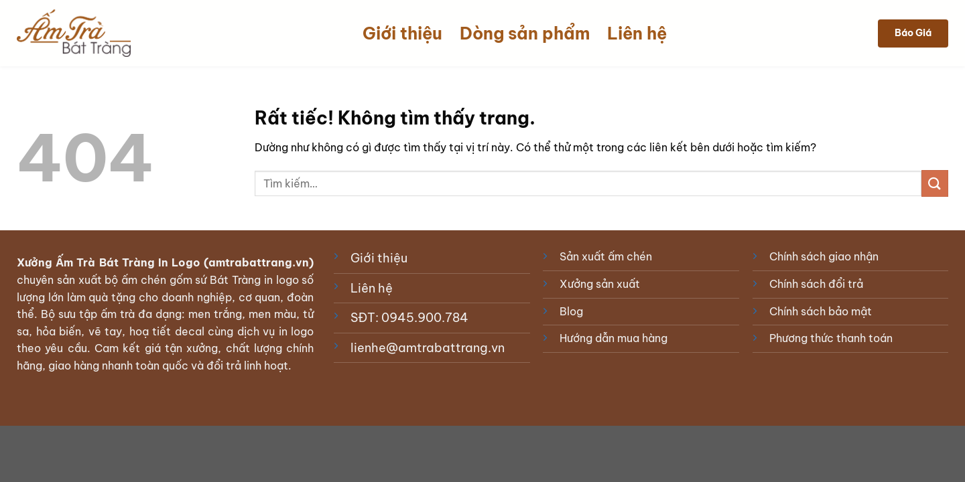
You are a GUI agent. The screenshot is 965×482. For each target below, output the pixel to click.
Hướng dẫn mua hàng (613, 338)
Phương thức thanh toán (831, 338)
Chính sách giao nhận (824, 256)
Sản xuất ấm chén (606, 256)
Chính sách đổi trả (816, 284)
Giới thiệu (402, 33)
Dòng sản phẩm (525, 33)
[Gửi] (934, 183)
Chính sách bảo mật (820, 311)
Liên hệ (637, 33)
